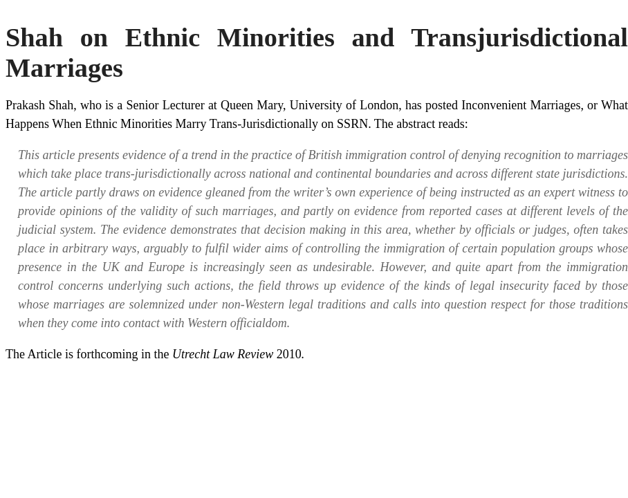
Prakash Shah (39, 105)
